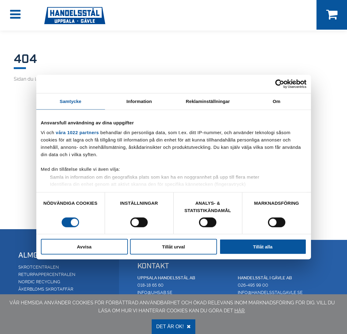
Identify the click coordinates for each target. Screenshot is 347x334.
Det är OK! (173, 326)
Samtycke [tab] (70, 101)
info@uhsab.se (154, 292)
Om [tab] (276, 101)
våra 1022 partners (77, 132)
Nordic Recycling (39, 281)
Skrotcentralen (38, 267)
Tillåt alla (263, 246)
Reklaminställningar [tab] (208, 101)
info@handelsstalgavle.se (270, 292)
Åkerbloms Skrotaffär (45, 289)
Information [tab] (139, 101)
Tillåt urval (173, 246)
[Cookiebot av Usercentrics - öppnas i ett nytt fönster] (279, 83)
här (239, 311)
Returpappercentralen (46, 274)
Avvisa (84, 246)
